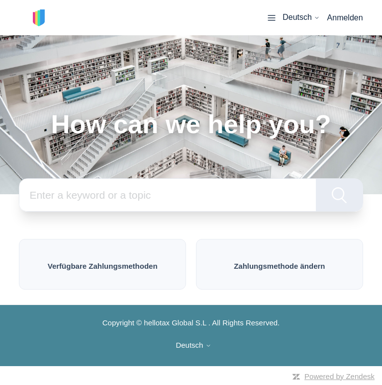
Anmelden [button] (345, 17)
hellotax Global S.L (175, 322)
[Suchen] (167, 195)
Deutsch (301, 17)
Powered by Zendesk (339, 376)
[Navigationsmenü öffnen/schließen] (272, 17)
